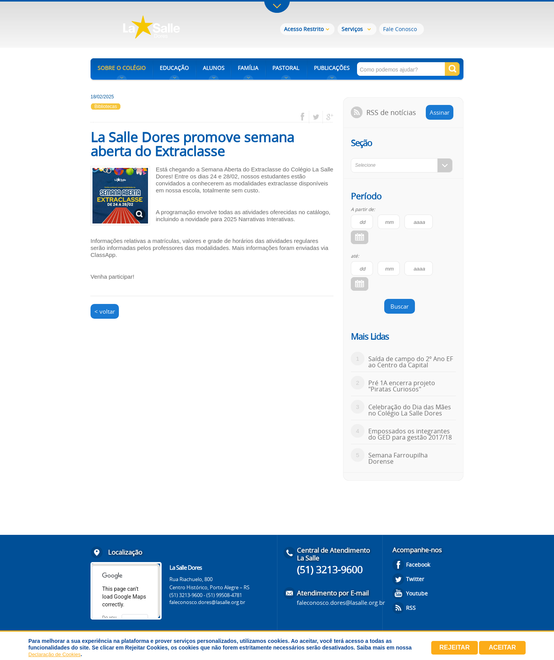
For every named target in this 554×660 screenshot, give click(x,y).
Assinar (439, 112)
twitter (316, 117)
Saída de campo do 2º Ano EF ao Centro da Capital (410, 361)
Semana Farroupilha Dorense (398, 458)
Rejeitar (454, 647)
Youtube (417, 593)
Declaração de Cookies (54, 654)
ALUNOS (214, 68)
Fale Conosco (400, 29)
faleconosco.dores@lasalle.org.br (207, 602)
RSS (411, 607)
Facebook (418, 564)
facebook (305, 117)
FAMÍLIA (248, 68)
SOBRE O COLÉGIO (122, 68)
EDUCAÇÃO (174, 68)
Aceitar (502, 647)
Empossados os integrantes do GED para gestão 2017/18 (410, 434)
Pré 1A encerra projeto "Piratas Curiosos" (401, 386)
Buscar (399, 306)
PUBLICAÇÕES (332, 68)
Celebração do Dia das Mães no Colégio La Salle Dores (409, 410)
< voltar (104, 311)
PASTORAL (285, 68)
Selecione (365, 165)
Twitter (415, 579)
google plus (327, 117)
